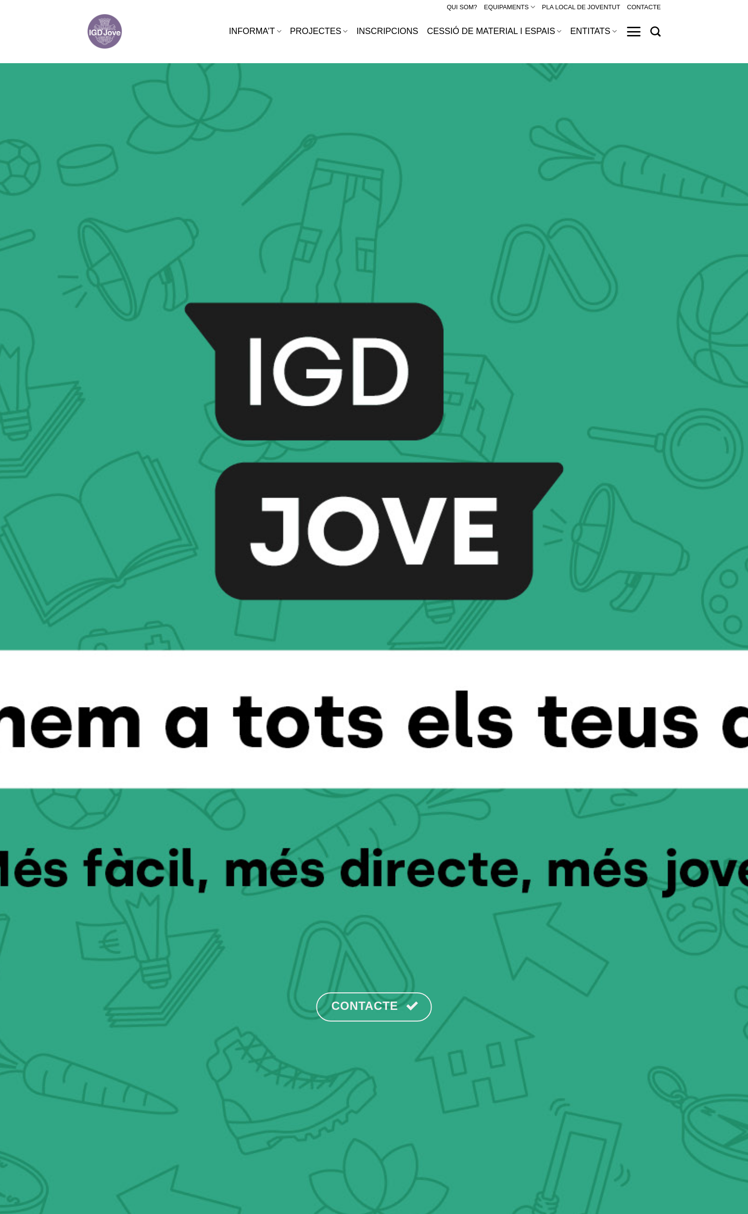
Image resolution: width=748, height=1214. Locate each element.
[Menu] (634, 31)
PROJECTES (319, 31)
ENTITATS (593, 31)
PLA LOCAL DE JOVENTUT (581, 7)
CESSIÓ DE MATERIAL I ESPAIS (494, 31)
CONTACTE (644, 7)
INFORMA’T (255, 31)
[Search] (655, 31)
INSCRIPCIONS (387, 31)
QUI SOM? (462, 7)
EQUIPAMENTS (509, 7)
